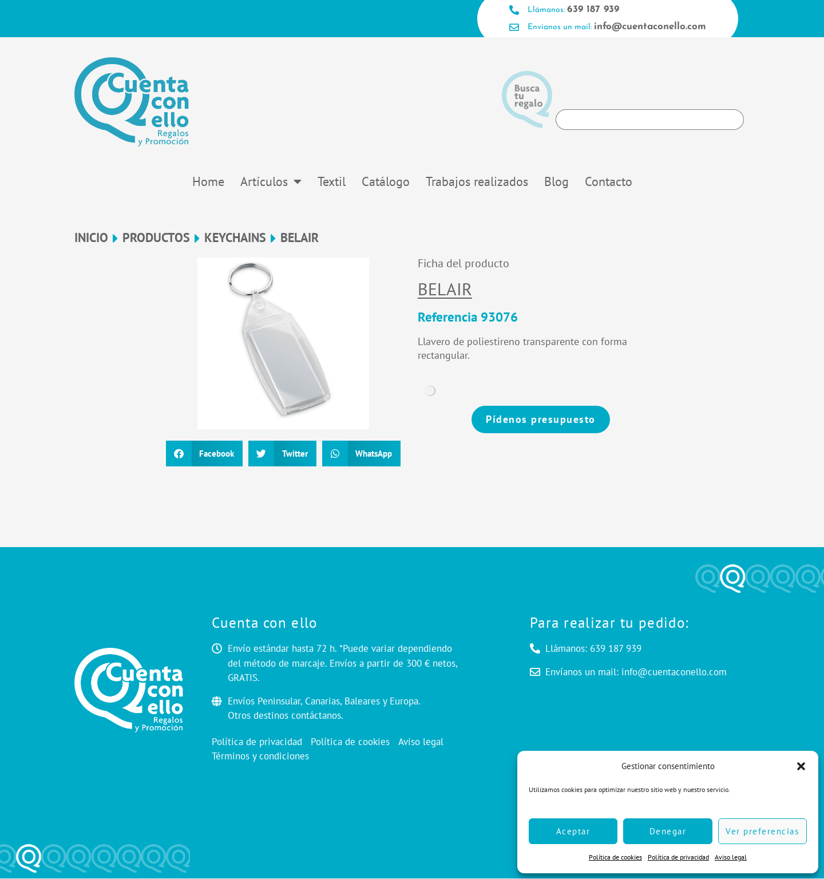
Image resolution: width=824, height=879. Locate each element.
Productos (156, 238)
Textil (332, 182)
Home (208, 182)
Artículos (271, 182)
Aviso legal (731, 857)
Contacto (608, 182)
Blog (556, 182)
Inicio (91, 238)
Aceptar (573, 831)
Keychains (235, 238)
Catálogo (386, 182)
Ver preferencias (762, 831)
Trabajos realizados (477, 182)
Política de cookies (615, 857)
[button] (801, 766)
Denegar (668, 831)
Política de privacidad (678, 857)
